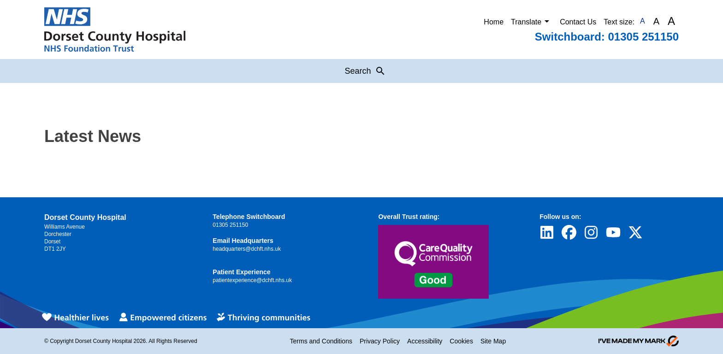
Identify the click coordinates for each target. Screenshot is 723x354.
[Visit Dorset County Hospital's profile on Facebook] (569, 232)
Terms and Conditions (321, 341)
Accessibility (424, 341)
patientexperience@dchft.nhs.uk (252, 280)
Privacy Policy (380, 341)
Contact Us (578, 22)
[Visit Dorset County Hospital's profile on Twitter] (635, 232)
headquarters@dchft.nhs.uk (247, 249)
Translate (531, 21)
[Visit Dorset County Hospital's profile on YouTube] (613, 232)
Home (494, 22)
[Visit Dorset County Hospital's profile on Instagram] (591, 232)
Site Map (493, 341)
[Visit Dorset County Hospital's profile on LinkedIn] (546, 232)
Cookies (461, 341)
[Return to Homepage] (114, 29)
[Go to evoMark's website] (639, 341)
